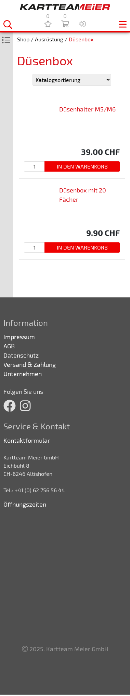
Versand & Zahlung (29, 364)
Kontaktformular (26, 440)
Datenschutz (21, 355)
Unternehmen (22, 373)
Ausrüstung (49, 39)
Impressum (19, 336)
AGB (9, 346)
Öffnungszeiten (24, 504)
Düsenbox (81, 39)
